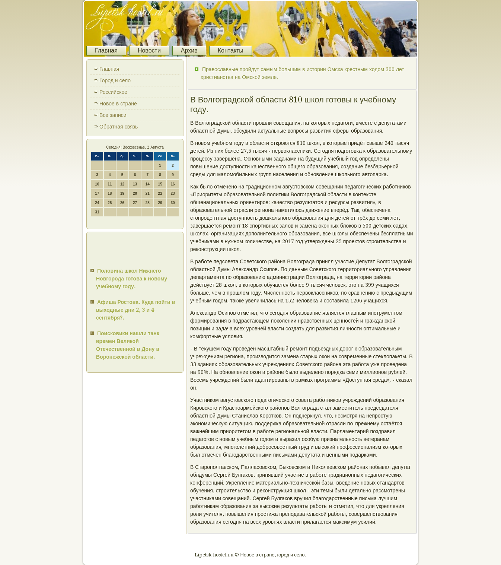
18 (110, 193)
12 (122, 184)
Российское (113, 92)
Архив (189, 50)
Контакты (230, 50)
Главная (106, 50)
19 (122, 193)
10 (97, 184)
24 (97, 203)
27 (135, 203)
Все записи (113, 115)
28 (148, 203)
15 (160, 184)
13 (135, 184)
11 (110, 184)
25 (110, 203)
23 (172, 193)
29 (160, 203)
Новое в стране (118, 104)
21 (148, 193)
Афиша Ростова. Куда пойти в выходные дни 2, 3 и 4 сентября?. (135, 310)
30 (172, 203)
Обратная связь (118, 127)
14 (148, 184)
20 (135, 193)
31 (97, 212)
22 (160, 193)
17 (97, 193)
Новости (149, 50)
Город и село (115, 80)
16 (172, 184)
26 (122, 203)
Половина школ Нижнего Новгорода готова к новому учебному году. (131, 278)
